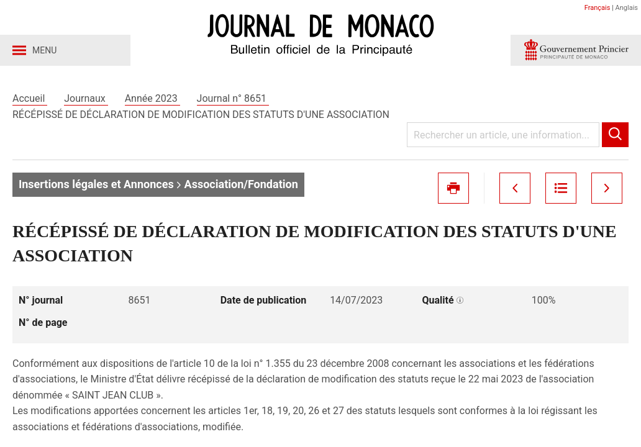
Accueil (29, 98)
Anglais (627, 8)
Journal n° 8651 (233, 98)
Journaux (85, 98)
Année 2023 (152, 98)
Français (597, 8)
